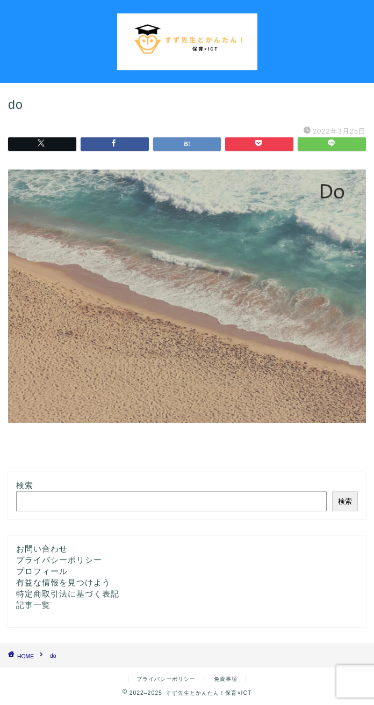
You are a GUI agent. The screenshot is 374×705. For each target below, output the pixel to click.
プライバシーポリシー (59, 559)
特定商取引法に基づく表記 (67, 593)
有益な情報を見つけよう (63, 582)
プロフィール (42, 571)
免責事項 (226, 679)
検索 (24, 485)
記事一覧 (33, 604)
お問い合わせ (42, 548)
